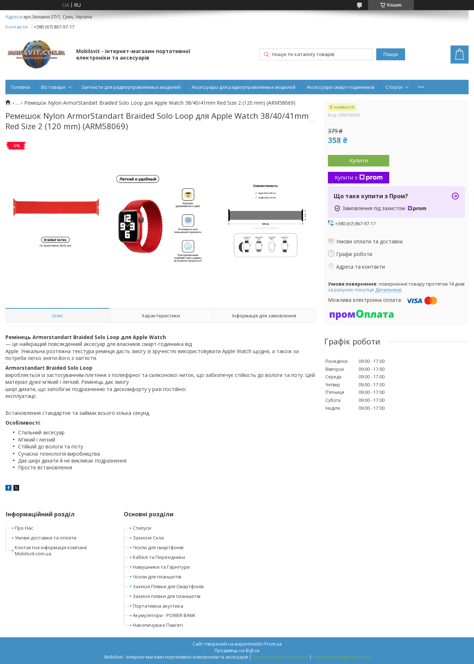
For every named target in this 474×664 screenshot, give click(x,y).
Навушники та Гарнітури (161, 567)
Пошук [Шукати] (390, 54)
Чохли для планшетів (157, 576)
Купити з (359, 177)
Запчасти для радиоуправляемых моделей (130, 87)
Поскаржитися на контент (280, 657)
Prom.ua (273, 644)
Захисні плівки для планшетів (167, 596)
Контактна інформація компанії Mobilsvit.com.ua (51, 550)
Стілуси (394, 87)
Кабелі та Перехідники (159, 557)
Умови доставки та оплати (45, 537)
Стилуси (142, 528)
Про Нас (24, 528)
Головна (20, 87)
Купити (359, 160)
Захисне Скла (148, 537)
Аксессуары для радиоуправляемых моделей (243, 87)
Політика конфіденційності (341, 657)
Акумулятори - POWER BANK (164, 615)
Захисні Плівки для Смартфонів (168, 586)
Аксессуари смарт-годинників (340, 87)
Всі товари (53, 87)
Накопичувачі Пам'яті (158, 625)
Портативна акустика (158, 606)
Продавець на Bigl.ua (237, 650)
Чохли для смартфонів (158, 547)
